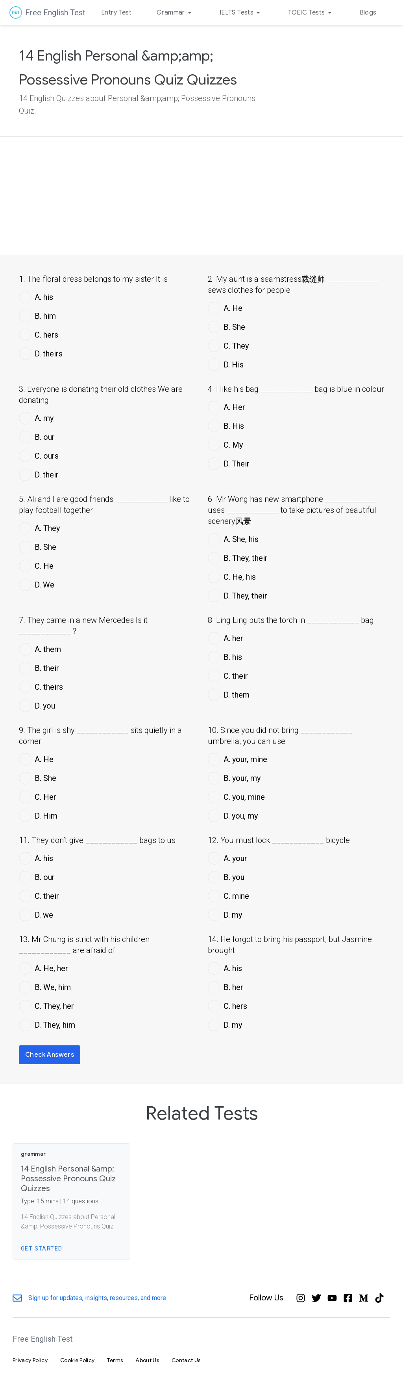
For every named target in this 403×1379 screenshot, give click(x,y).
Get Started (41, 1248)
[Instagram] (300, 1298)
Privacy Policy (30, 1360)
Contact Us (186, 1360)
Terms (115, 1360)
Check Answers (49, 1055)
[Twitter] (316, 1298)
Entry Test (116, 13)
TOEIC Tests (311, 12)
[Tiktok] (379, 1298)
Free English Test (55, 12)
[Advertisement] (201, 196)
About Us (147, 1360)
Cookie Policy (77, 1360)
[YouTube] (332, 1298)
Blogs (368, 13)
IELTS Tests (241, 12)
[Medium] (363, 1298)
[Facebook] (348, 1298)
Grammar (175, 12)
